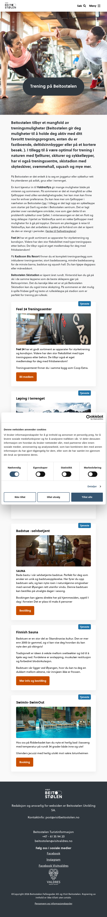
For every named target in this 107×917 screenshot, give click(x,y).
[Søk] (81, 6)
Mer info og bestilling (32, 681)
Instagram (53, 859)
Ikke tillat (20, 497)
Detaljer (92, 486)
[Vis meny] (95, 5)
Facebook (53, 853)
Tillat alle (87, 497)
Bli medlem (26, 377)
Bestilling (25, 610)
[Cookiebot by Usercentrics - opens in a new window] (88, 417)
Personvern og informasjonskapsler (53, 903)
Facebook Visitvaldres (53, 866)
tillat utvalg (53, 497)
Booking (24, 762)
